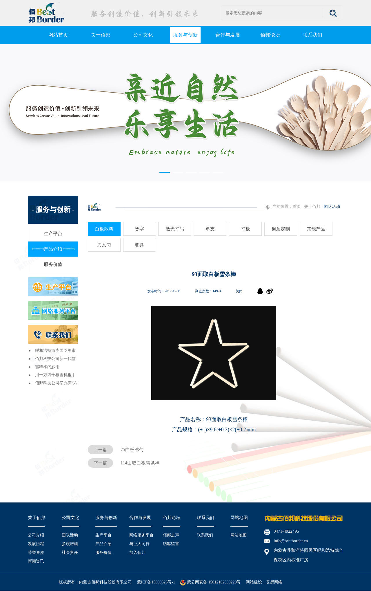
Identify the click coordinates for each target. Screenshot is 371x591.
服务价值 (53, 264)
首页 (297, 206)
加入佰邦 (137, 552)
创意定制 (280, 228)
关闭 (239, 291)
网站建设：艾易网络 (264, 582)
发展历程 (36, 544)
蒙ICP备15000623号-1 (156, 582)
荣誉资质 (36, 552)
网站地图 (239, 517)
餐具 (139, 244)
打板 (245, 228)
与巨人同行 (139, 544)
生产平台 (53, 233)
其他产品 (316, 228)
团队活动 (70, 535)
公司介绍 (36, 535)
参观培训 (70, 544)
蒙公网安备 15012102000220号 (210, 582)
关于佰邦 (36, 517)
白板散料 (104, 228)
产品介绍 (53, 248)
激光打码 (175, 228)
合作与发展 (140, 517)
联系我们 (205, 517)
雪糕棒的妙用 (47, 367)
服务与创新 (106, 517)
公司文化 (70, 517)
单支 (210, 228)
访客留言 (171, 544)
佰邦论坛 (171, 517)
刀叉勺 (104, 244)
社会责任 (70, 552)
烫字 (139, 228)
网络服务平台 (141, 535)
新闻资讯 (36, 561)
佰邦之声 (171, 535)
